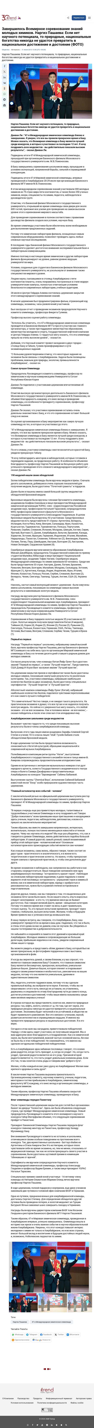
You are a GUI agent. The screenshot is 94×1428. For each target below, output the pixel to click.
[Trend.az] (11, 18)
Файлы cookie (77, 1403)
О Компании (8, 1398)
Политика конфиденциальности (52, 1403)
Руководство (23, 1398)
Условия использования (22, 1403)
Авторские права (84, 1398)
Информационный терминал (59, 1398)
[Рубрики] (89, 17)
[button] (4, 66)
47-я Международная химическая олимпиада (51, 1322)
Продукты (37, 1398)
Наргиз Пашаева (20, 1322)
